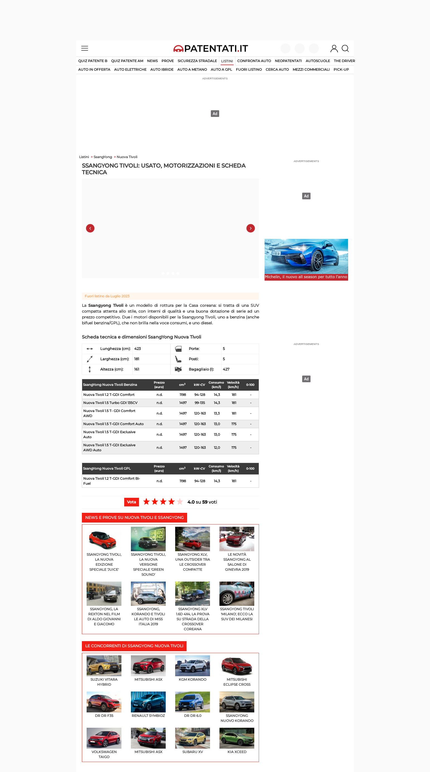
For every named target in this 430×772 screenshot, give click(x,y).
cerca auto (277, 69)
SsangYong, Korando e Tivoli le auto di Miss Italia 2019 (148, 604)
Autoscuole (318, 61)
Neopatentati (288, 61)
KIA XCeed (236, 741)
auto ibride (162, 69)
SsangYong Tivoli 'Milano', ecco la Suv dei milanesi (236, 601)
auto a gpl (221, 69)
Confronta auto (254, 61)
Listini (227, 61)
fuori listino (249, 69)
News (152, 61)
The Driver (344, 61)
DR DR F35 (104, 705)
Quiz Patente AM (127, 61)
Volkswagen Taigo (104, 743)
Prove (168, 61)
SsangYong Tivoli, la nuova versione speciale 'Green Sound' (148, 552)
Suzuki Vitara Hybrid (104, 671)
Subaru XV (192, 741)
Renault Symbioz (148, 705)
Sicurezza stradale (197, 61)
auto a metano (192, 69)
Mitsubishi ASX (148, 668)
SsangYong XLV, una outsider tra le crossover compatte (192, 549)
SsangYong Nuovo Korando (236, 707)
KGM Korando (192, 668)
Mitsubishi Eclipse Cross (236, 671)
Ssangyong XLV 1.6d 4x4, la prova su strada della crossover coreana (192, 606)
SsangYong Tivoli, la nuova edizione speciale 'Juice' (104, 549)
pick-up (341, 69)
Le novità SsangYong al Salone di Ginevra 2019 (236, 549)
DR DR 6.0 (192, 705)
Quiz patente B (92, 61)
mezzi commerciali (311, 69)
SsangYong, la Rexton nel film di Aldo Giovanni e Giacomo (104, 604)
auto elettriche (130, 69)
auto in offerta (94, 69)
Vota (131, 501)
